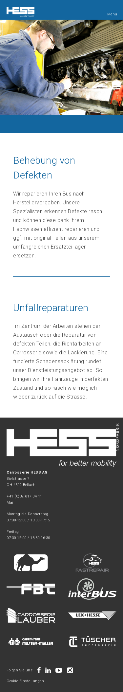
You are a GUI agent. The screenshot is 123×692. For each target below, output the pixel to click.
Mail (10, 502)
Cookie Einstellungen (25, 681)
